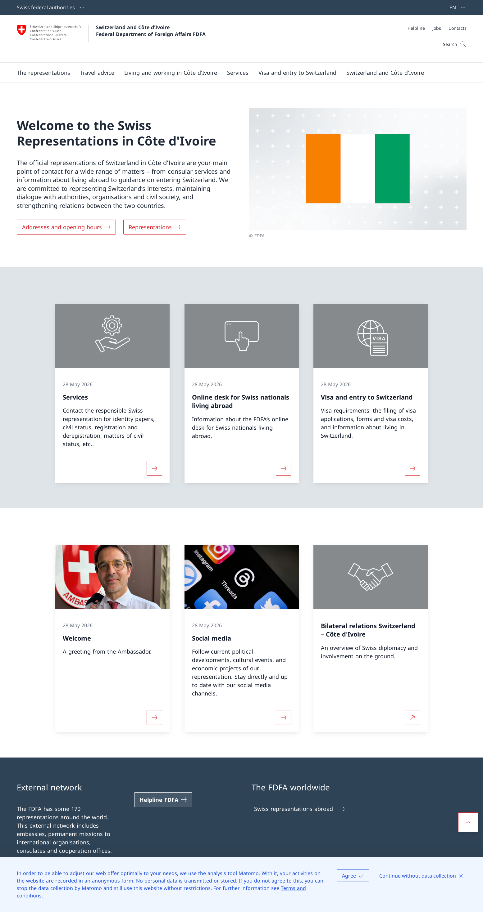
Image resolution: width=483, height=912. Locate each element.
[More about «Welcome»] (154, 717)
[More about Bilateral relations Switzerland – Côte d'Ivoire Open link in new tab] (412, 717)
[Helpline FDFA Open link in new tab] (163, 799)
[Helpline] (416, 28)
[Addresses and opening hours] (66, 227)
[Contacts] (457, 28)
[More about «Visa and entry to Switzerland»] (412, 468)
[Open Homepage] (111, 38)
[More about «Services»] (154, 468)
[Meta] (437, 28)
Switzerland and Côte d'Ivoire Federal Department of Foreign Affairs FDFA (151, 31)
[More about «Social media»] (283, 717)
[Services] (237, 73)
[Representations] (154, 227)
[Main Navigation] (237, 73)
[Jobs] (437, 28)
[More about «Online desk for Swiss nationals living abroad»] (283, 468)
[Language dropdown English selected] (455, 7)
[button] (43, 73)
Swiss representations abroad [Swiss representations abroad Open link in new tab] (300, 809)
